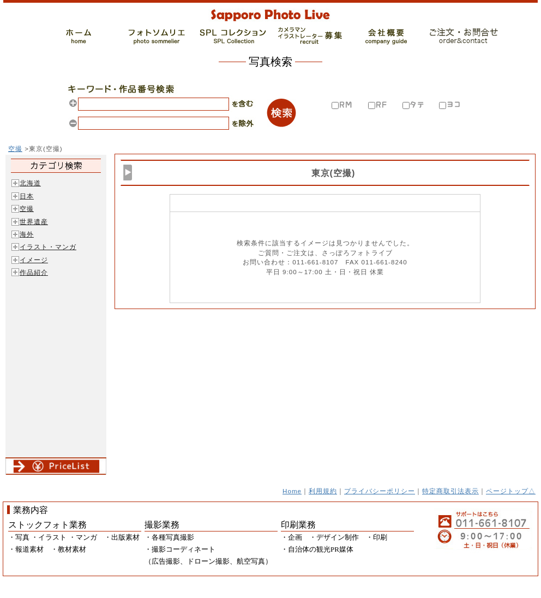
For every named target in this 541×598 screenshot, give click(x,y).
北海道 (30, 182)
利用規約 (323, 490)
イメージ (34, 259)
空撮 (15, 148)
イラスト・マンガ (48, 246)
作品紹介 (34, 272)
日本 (27, 196)
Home (292, 490)
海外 (27, 234)
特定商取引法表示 (450, 490)
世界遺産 (34, 221)
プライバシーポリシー (379, 490)
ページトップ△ (511, 490)
